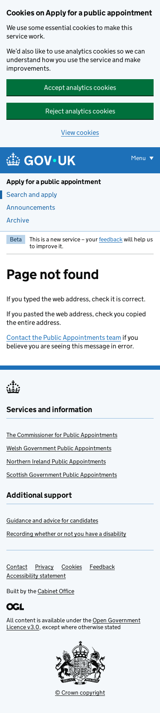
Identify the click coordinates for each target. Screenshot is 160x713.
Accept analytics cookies (80, 87)
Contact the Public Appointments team (63, 337)
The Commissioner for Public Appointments (61, 435)
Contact (16, 566)
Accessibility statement (36, 575)
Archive (17, 220)
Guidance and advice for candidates (52, 520)
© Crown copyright (80, 692)
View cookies (80, 132)
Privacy (44, 566)
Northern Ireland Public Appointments (56, 461)
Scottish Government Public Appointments (61, 474)
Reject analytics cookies (80, 111)
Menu (139, 158)
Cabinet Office (56, 591)
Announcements (30, 207)
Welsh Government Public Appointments (58, 448)
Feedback (102, 566)
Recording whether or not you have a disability (66, 534)
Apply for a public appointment (53, 182)
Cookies (71, 566)
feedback (110, 239)
